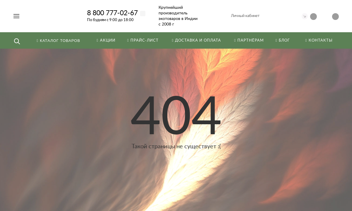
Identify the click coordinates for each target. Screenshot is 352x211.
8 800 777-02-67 (112, 13)
